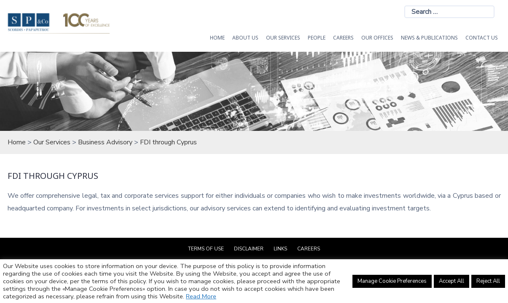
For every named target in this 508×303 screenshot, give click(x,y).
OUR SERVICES (283, 37)
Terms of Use (206, 248)
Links (280, 248)
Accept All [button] (451, 281)
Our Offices (377, 37)
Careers (343, 37)
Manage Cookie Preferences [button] (392, 281)
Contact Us (481, 37)
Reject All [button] (488, 281)
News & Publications (429, 37)
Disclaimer (248, 248)
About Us (245, 37)
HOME (217, 37)
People (316, 37)
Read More (201, 296)
